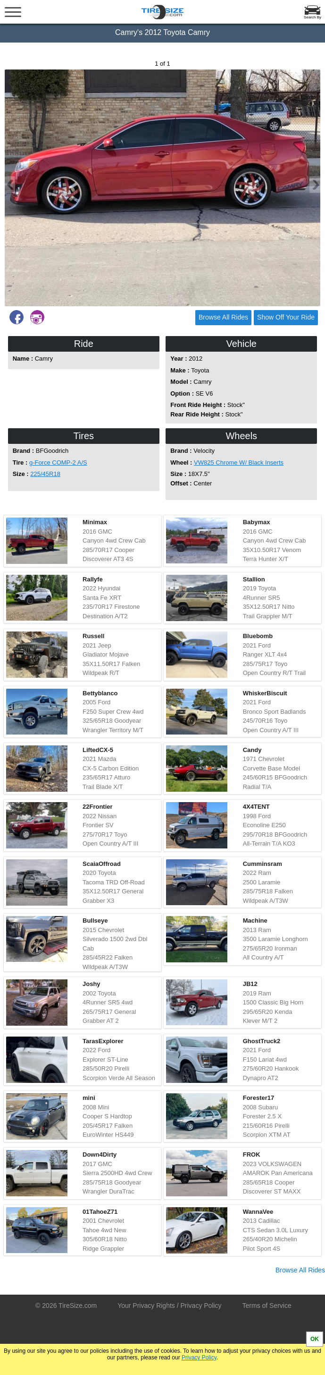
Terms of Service (267, 1305)
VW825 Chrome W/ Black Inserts (238, 462)
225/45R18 (45, 473)
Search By (312, 17)
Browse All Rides (223, 317)
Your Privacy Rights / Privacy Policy (169, 1305)
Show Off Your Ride (286, 317)
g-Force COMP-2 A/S (58, 462)
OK (314, 1339)
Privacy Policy (199, 1357)
